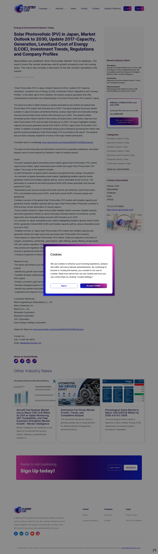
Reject (64, 286)
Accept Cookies (94, 286)
